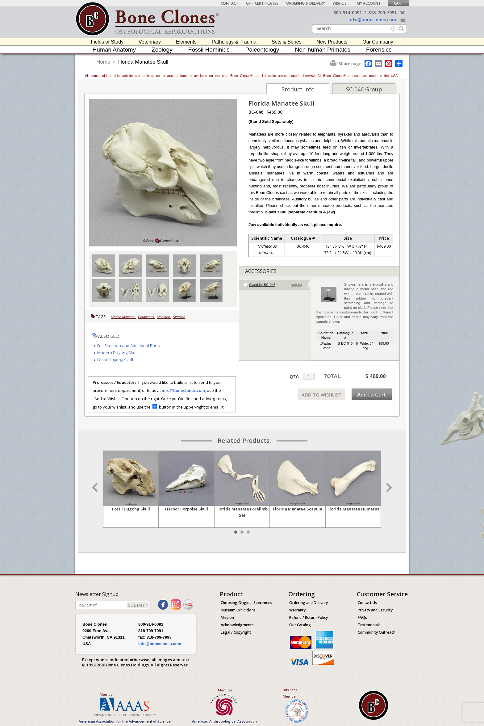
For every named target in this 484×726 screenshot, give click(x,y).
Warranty (297, 610)
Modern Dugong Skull (117, 352)
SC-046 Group (364, 89)
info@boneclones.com (372, 20)
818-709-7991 (382, 12)
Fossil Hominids (209, 49)
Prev (96, 488)
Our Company (377, 41)
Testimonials (369, 624)
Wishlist (341, 3)
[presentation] (274, 285)
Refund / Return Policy (308, 617)
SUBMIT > (138, 605)
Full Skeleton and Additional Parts (128, 345)
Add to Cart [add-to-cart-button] (371, 394)
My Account (369, 3)
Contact (229, 3)
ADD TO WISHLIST (321, 395)
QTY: (294, 376)
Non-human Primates (323, 49)
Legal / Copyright (236, 632)
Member (107, 694)
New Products (332, 41)
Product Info (298, 89)
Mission (227, 617)
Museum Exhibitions (238, 610)
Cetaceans (146, 317)
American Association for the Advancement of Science (125, 721)
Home (103, 62)
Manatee (164, 317)
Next (388, 488)
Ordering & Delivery (305, 3)
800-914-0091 (347, 12)
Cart (398, 3)
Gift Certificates (262, 3)
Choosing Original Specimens (246, 602)
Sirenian (179, 317)
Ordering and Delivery (308, 602)
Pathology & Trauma (234, 41)
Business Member (290, 693)
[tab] (274, 285)
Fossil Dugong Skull (115, 360)
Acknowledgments (237, 624)
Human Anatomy (114, 49)
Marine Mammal (123, 317)
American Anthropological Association (224, 721)
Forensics (378, 49)
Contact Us (367, 602)
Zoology (162, 49)
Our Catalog (300, 624)
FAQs (362, 617)
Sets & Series (287, 41)
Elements (186, 41)
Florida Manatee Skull (143, 62)
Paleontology (262, 49)
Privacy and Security (375, 610)
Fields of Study (107, 41)
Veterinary (150, 41)
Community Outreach (376, 632)
